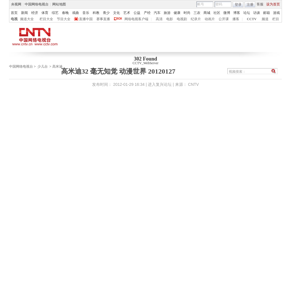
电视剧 (182, 19)
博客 (236, 13)
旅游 (167, 13)
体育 (44, 13)
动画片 (210, 19)
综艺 (55, 13)
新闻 (24, 13)
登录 (238, 5)
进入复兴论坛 (160, 84)
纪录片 (196, 19)
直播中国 (86, 19)
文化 (116, 13)
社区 (216, 13)
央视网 (16, 4)
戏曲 (75, 13)
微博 (226, 13)
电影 (169, 19)
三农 (197, 13)
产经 (147, 13)
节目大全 (63, 19)
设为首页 (273, 4)
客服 (260, 4)
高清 (159, 19)
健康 (177, 13)
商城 (206, 13)
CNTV (193, 84)
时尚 (187, 13)
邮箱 (266, 13)
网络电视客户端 (136, 19)
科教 (96, 13)
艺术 (126, 13)
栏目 (275, 19)
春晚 (65, 13)
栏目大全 (46, 19)
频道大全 (27, 19)
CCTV (252, 19)
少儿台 (43, 66)
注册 (250, 5)
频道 (265, 19)
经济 (34, 13)
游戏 (276, 13)
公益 (137, 13)
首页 (14, 13)
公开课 (224, 19)
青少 (106, 13)
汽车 (157, 13)
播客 (235, 19)
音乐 (85, 13)
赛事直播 (103, 19)
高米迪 (57, 66)
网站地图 (59, 4)
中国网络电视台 (37, 4)
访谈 (256, 13)
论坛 (246, 13)
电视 (14, 19)
